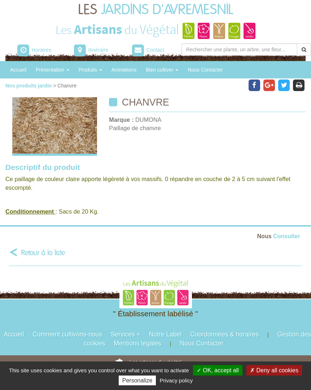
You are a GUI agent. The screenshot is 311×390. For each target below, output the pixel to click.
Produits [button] (90, 70)
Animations (123, 70)
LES (155, 10)
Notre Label (165, 334)
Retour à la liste (43, 253)
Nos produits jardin (29, 86)
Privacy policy (176, 380)
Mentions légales (137, 343)
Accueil (18, 70)
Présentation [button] (52, 70)
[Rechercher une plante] (239, 49)
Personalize (137, 380)
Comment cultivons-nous (67, 334)
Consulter (278, 236)
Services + (125, 334)
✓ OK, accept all (218, 370)
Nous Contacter (205, 70)
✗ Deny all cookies (274, 370)
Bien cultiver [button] (162, 70)
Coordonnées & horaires (224, 334)
